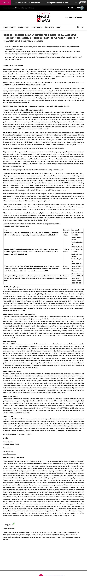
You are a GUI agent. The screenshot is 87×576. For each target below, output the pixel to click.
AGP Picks (5, 3)
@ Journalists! (23, 27)
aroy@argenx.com (9, 454)
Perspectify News (9, 27)
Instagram (60, 430)
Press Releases (36, 27)
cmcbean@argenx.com (11, 444)
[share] (82, 27)
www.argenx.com (33, 430)
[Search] (78, 27)
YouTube (78, 430)
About (58, 27)
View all (83, 2)
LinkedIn (53, 430)
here (58, 224)
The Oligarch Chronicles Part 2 (59, 3)
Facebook (68, 430)
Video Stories (49, 27)
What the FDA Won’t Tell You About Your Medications (21, 3)
